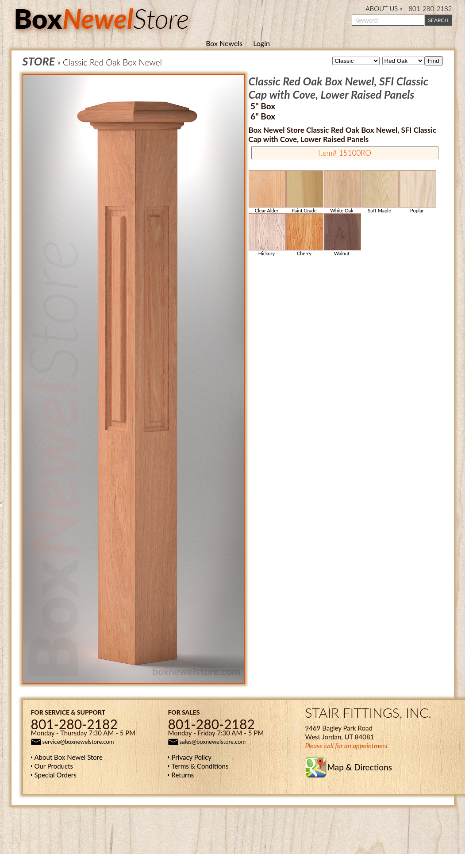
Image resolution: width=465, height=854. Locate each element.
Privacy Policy (191, 757)
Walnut (342, 234)
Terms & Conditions (200, 766)
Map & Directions (359, 767)
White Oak (342, 191)
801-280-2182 (430, 8)
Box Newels (224, 43)
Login (261, 43)
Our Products (54, 766)
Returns (183, 775)
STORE (39, 61)
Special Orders (56, 775)
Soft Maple (379, 191)
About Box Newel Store (69, 757)
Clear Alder (267, 191)
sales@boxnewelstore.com (213, 741)
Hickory (267, 234)
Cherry (304, 234)
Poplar (417, 191)
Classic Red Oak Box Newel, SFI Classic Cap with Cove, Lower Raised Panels (339, 87)
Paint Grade (304, 191)
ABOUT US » (383, 8)
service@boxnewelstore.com (78, 741)
